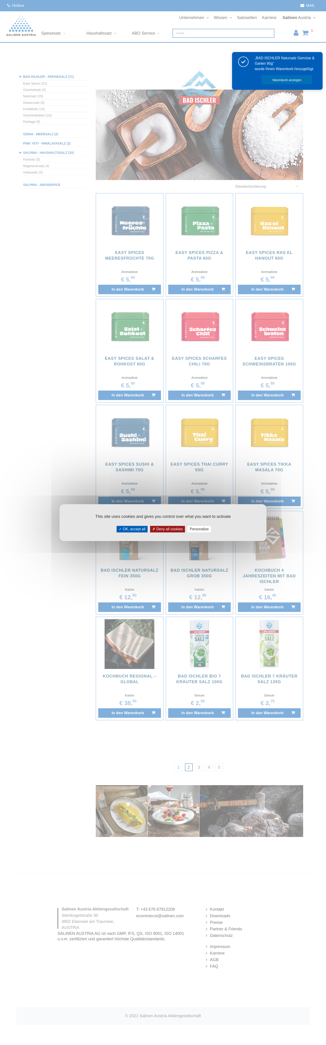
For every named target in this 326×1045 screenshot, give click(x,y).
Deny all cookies (167, 529)
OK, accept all (132, 529)
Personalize (199, 529)
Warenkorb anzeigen (287, 80)
